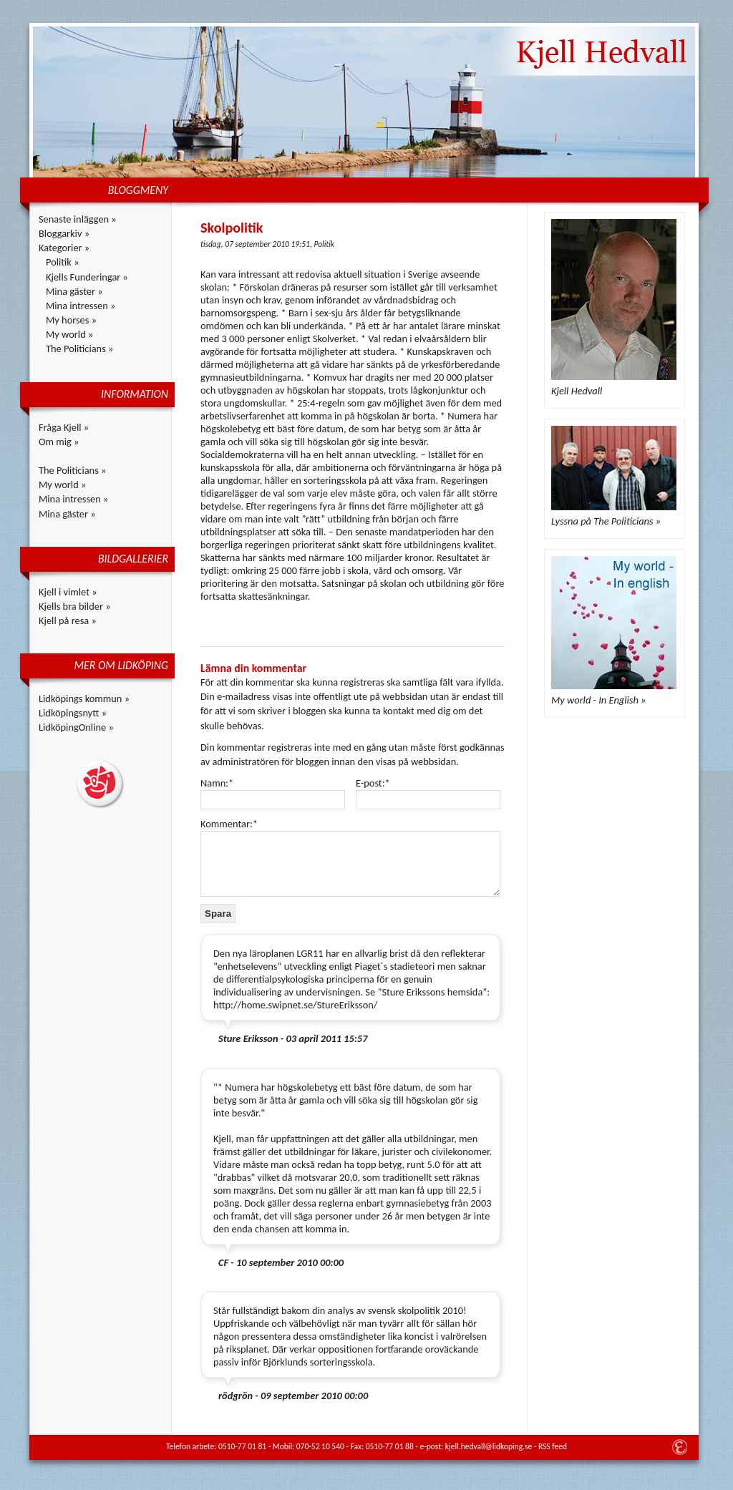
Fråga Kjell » (64, 427)
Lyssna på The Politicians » (606, 521)
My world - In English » (598, 699)
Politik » (62, 261)
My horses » (71, 319)
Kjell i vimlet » (68, 591)
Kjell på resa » (68, 620)
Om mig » (59, 441)
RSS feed (552, 1446)
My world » (69, 334)
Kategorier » (64, 247)
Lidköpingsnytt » (73, 712)
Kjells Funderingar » (87, 277)
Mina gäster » (74, 291)
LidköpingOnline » (76, 727)
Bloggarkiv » (64, 233)
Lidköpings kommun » (84, 698)
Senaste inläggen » (78, 219)
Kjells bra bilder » (75, 606)
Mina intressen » (80, 305)
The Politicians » (79, 348)
